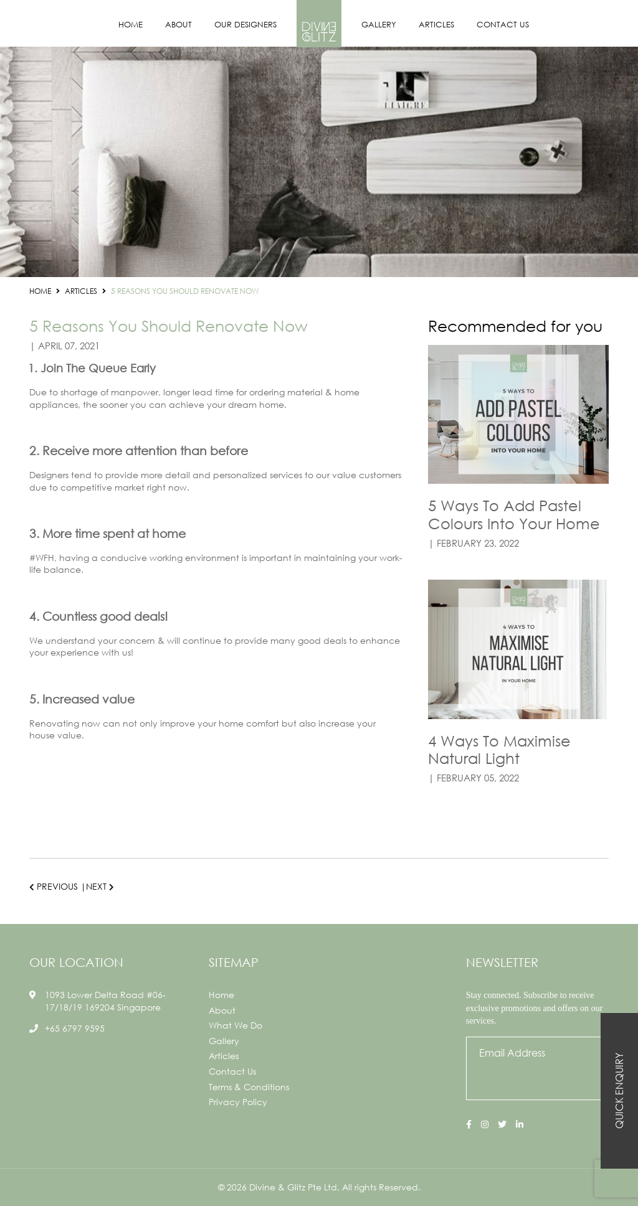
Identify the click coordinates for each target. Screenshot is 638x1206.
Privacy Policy (238, 1102)
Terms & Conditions (249, 1087)
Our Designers (245, 24)
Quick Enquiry (619, 1091)
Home (130, 24)
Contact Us (503, 24)
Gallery (378, 24)
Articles (436, 24)
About (178, 24)
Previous (53, 886)
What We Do (235, 1025)
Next (100, 886)
